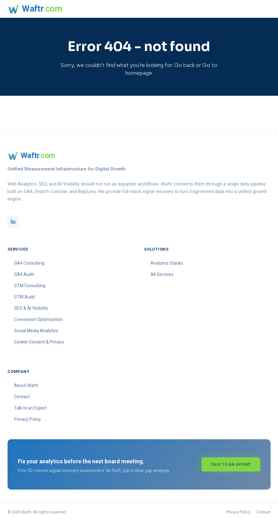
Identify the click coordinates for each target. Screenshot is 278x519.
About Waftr (26, 383)
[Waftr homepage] (34, 8)
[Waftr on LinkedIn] (13, 219)
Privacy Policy (27, 417)
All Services (162, 272)
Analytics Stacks (167, 260)
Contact (22, 394)
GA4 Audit (24, 272)
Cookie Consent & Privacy (39, 339)
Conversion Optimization (38, 317)
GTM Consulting (29, 283)
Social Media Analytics (36, 328)
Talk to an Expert (30, 405)
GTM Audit (24, 294)
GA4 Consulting (29, 260)
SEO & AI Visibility (31, 305)
